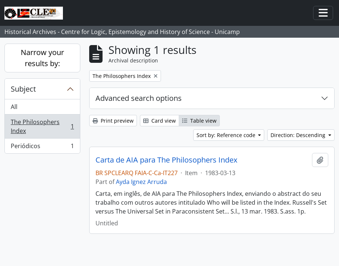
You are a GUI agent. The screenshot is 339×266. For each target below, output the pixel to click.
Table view (199, 120)
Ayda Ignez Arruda (141, 182)
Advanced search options (138, 98)
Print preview (113, 120)
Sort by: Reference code (227, 135)
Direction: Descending (299, 135)
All (14, 107)
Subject (23, 89)
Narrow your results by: (42, 57)
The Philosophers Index (42, 126)
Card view (159, 120)
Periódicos (42, 147)
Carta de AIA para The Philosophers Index (166, 160)
